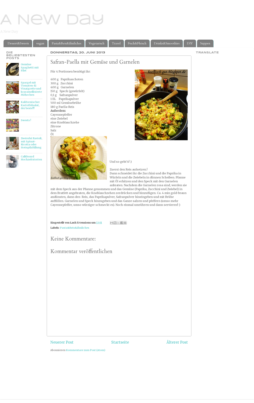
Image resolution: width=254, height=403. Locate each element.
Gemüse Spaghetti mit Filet (30, 67)
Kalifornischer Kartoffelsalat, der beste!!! (30, 105)
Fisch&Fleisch (137, 43)
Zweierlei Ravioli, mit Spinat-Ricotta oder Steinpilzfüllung (31, 143)
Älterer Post (177, 342)
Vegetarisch (96, 43)
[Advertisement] (20, 229)
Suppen (205, 43)
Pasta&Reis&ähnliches (66, 43)
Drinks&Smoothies (167, 43)
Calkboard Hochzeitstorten (31, 158)
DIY (190, 43)
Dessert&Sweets (18, 43)
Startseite (120, 342)
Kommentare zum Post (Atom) (85, 350)
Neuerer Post (62, 342)
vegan (40, 43)
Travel (116, 43)
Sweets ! (26, 120)
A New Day (52, 20)
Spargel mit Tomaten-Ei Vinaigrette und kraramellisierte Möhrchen (31, 88)
